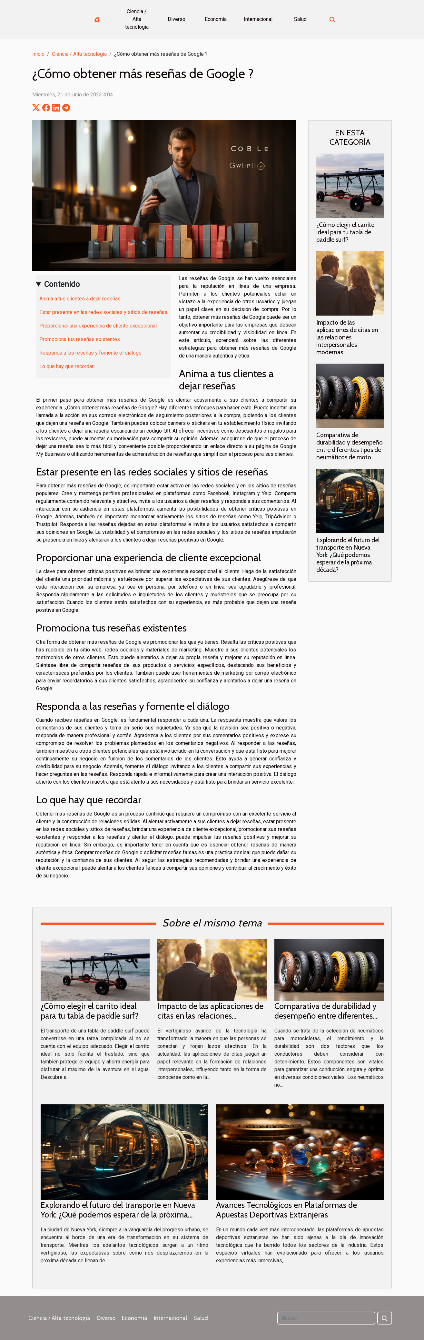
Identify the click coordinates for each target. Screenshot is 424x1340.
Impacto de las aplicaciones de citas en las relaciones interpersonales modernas (347, 337)
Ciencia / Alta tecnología (137, 19)
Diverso (176, 19)
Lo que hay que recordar (66, 366)
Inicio (38, 54)
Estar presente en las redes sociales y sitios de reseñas (103, 312)
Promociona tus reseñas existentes (79, 339)
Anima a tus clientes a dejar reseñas (80, 299)
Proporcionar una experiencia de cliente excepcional (98, 326)
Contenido (62, 284)
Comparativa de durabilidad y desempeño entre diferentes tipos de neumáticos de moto (349, 446)
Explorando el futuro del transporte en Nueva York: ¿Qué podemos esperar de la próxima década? (348, 554)
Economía (216, 19)
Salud (300, 19)
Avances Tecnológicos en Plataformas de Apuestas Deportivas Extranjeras (286, 1209)
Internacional (258, 19)
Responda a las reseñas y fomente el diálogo (90, 353)
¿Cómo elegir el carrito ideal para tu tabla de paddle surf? (345, 232)
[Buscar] (326, 1318)
